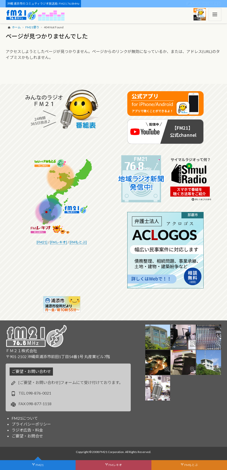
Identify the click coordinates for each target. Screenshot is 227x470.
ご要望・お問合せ (27, 436)
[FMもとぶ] (78, 242)
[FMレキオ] (58, 242)
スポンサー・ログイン (206, 3)
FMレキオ (115, 465)
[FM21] (42, 242)
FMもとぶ (191, 465)
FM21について (25, 418)
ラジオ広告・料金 (27, 430)
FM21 (40, 465)
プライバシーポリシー (31, 424)
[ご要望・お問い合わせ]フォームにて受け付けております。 (70, 382)
